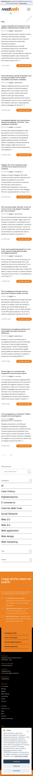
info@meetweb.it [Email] (6, 671)
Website (3, 691)
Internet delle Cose (11, 508)
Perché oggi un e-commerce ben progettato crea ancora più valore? (14, 372)
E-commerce (8, 502)
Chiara (11, 31)
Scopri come (23, 3)
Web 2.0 (5, 519)
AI (2, 485)
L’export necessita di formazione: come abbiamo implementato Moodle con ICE (15, 27)
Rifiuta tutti (17, 766)
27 (11, 455)
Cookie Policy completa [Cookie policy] (21, 756)
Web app (3, 689)
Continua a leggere (24, 65)
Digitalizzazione (9, 496)
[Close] (28, 731)
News (2, 711)
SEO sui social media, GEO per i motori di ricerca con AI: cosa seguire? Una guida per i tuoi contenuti (16, 209)
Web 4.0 (5, 525)
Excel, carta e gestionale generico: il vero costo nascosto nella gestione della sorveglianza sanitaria (16, 251)
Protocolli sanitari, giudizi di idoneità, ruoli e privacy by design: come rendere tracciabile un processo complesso (16, 78)
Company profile (10, 633)
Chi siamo (4, 706)
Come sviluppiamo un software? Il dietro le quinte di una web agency (16, 415)
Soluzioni (3, 701)
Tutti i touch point (11, 638)
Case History (8, 491)
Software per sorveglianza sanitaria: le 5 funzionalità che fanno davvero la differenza (15, 331)
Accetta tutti (16, 761)
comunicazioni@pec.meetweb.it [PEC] (10, 673)
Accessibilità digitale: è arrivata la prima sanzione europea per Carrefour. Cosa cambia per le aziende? (15, 122)
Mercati (3, 699)
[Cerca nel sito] (29, 471)
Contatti (3, 716)
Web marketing (9, 541)
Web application (10, 530)
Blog (2, 713)
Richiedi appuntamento (12, 642)
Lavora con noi (5, 708)
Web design (7, 536)
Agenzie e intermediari (7, 718)
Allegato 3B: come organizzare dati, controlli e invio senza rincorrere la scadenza (14, 167)
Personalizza (7, 750)
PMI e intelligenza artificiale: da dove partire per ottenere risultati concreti (14, 292)
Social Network (9, 513)
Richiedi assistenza (11, 647)
